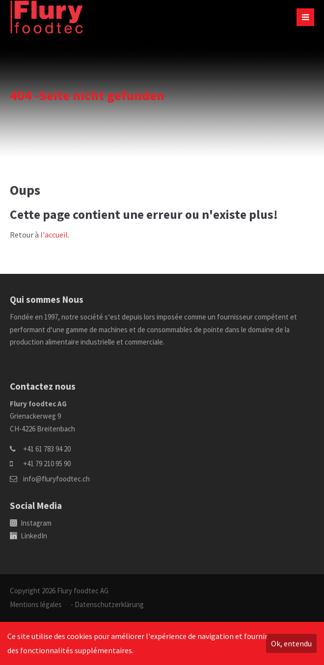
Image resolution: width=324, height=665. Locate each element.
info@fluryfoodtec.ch (56, 478)
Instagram (31, 523)
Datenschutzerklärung (109, 604)
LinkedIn (28, 535)
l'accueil (54, 234)
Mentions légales (36, 604)
